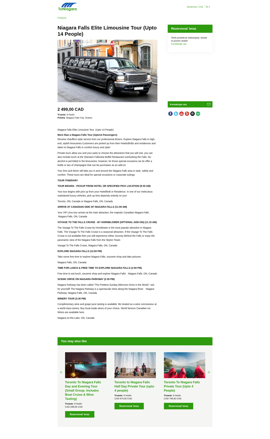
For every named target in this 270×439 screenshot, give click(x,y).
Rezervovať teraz (79, 414)
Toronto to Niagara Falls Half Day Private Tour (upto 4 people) (134, 386)
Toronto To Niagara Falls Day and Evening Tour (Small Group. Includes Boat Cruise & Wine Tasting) (83, 391)
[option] (85, 384)
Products (62, 18)
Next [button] (208, 372)
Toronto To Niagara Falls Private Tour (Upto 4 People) (182, 386)
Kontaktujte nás (179, 44)
